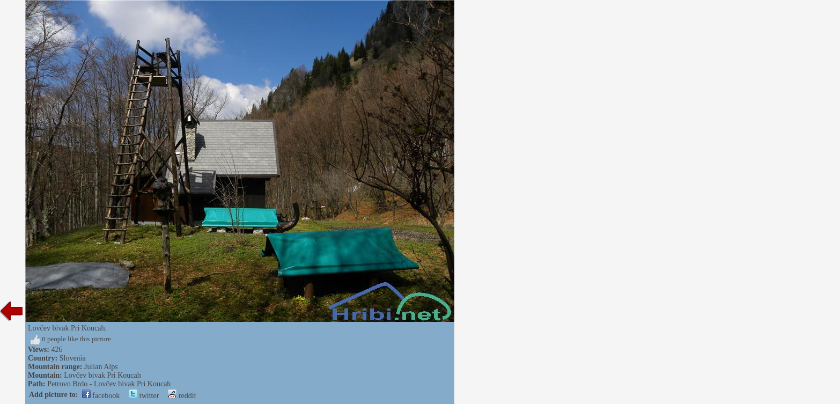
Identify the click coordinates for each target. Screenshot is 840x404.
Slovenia (73, 358)
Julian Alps (101, 367)
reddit (182, 396)
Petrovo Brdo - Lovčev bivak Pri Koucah (109, 384)
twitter (144, 396)
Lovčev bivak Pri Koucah (102, 375)
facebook (101, 396)
